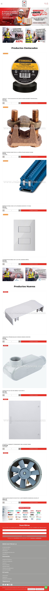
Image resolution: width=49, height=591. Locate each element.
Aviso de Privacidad (6, 569)
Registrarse (4, 577)
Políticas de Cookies (40, 589)
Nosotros (4, 563)
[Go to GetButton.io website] (46, 589)
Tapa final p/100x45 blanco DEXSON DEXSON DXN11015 (16, 337)
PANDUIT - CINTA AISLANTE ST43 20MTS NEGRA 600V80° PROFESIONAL (19, 98)
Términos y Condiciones (7, 561)
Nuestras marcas (5, 566)
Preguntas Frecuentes (7, 559)
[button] (3, 17)
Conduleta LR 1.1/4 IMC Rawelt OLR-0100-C (13, 390)
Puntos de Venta (5, 564)
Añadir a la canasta (34, 103)
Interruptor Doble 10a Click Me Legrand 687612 (15, 259)
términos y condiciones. (36, 538)
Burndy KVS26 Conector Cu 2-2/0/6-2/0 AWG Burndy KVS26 (17, 152)
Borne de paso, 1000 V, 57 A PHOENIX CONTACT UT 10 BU (16, 206)
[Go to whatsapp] (46, 587)
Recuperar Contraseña (7, 578)
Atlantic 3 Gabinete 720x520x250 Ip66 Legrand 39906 (16, 444)
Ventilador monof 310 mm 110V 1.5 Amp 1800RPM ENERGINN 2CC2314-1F (20, 498)
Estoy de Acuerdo (31, 589)
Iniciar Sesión (5, 575)
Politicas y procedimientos (7, 568)
